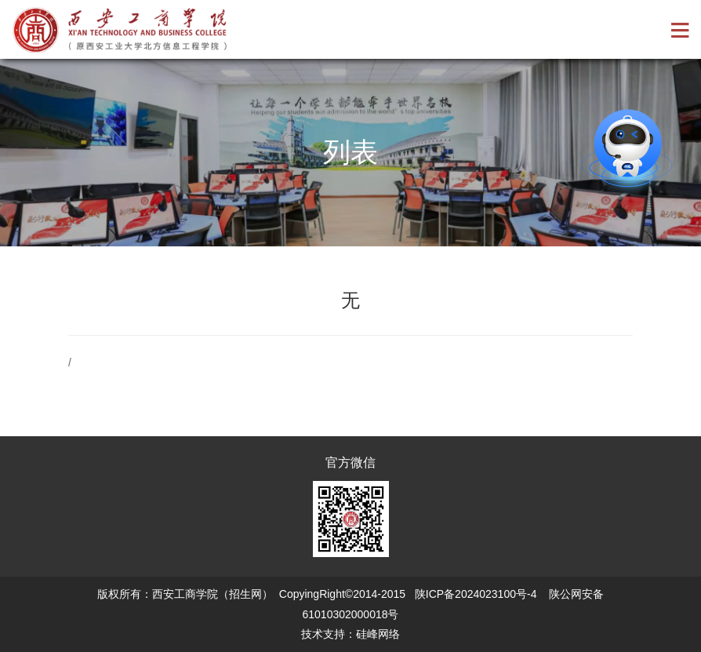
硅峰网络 (378, 634)
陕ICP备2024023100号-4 (476, 594)
